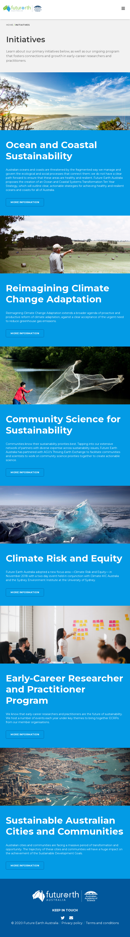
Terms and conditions (102, 923)
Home (9, 25)
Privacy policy (72, 923)
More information (25, 202)
